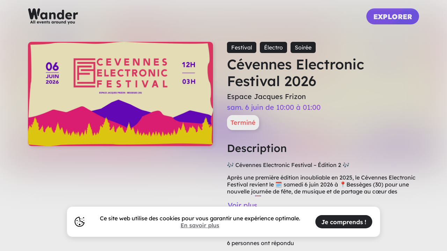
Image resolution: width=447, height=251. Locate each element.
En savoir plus (200, 225)
